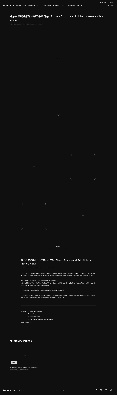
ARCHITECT (80, 5)
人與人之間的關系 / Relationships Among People (40, 319)
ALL (38, 5)
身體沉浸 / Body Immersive (35, 311)
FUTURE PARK (71, 5)
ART (25, 5)
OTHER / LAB (32, 5)
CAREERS (21, 390)
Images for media (26, 322)
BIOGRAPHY (103, 2)
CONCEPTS (56, 5)
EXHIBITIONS (47, 5)
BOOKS (63, 5)
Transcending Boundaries (34, 314)
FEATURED (18, 5)
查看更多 (57, 246)
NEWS (14, 390)
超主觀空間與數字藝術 (34, 316)
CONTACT (111, 2)
